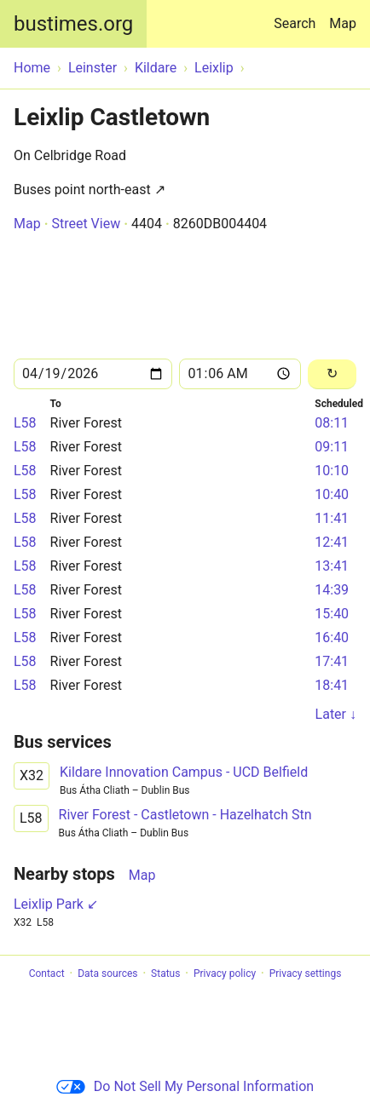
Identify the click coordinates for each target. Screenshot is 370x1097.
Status (165, 973)
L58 (25, 423)
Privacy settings (305, 973)
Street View (85, 223)
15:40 (332, 614)
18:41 (332, 685)
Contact (47, 973)
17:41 (332, 661)
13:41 (332, 566)
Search (298, 16)
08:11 (332, 423)
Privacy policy (225, 973)
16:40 (332, 637)
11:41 (332, 518)
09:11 (332, 447)
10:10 (332, 470)
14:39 (332, 590)
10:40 (332, 494)
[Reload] (332, 374)
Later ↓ (335, 714)
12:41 (332, 542)
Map (342, 23)
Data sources (107, 973)
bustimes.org (73, 24)
